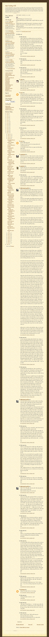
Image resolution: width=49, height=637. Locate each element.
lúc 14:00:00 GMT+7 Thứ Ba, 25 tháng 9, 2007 (27, 442)
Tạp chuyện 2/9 (10, 226)
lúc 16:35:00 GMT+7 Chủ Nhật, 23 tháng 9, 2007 (27, 125)
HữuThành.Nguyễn (8, 41)
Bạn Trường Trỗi (10, 6)
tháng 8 (9, 233)
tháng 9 (9, 138)
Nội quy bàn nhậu (10, 193)
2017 (8, 118)
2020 (8, 114)
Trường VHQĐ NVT (9, 72)
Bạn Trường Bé (8, 95)
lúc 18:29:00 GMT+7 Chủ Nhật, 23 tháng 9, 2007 (27, 151)
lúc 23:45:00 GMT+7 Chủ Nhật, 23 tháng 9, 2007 (27, 163)
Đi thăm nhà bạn (10, 166)
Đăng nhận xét (19, 621)
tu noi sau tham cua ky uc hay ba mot (9, 43)
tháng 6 (9, 235)
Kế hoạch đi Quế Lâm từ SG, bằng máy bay (10, 163)
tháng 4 (9, 238)
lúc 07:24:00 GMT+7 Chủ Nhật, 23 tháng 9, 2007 (27, 56)
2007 (8, 132)
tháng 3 (9, 240)
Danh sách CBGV (8, 74)
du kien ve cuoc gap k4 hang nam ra (10, 55)
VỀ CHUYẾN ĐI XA (11, 145)
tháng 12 (9, 134)
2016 (8, 120)
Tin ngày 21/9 (9, 167)
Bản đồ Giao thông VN (9, 109)
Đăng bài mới (7, 106)
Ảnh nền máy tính (8, 90)
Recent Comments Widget (11, 68)
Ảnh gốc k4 (7, 89)
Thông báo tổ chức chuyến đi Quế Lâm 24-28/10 (10, 196)
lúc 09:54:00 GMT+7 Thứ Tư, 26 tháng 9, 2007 (27, 492)
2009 (8, 130)
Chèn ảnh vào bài (8, 108)
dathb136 (22, 166)
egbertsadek (11, 30)
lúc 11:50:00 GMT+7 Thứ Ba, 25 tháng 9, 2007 (27, 396)
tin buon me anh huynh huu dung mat (9, 33)
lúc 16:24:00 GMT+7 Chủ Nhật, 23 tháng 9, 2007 (27, 106)
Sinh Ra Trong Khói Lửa (9, 77)
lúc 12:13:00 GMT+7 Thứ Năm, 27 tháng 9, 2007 (27, 592)
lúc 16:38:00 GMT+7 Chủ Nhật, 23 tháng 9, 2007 (27, 138)
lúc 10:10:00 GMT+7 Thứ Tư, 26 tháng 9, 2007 (27, 513)
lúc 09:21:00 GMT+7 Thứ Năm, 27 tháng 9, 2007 (27, 573)
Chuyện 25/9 (9, 150)
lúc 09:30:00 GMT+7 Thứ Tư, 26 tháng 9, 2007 (27, 483)
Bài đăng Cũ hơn (40, 624)
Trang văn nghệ (8, 85)
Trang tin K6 (7, 81)
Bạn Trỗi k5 (7, 82)
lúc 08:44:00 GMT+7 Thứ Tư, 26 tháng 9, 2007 (27, 473)
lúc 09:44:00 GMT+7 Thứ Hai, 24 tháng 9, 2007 (27, 185)
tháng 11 (9, 135)
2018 (8, 117)
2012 (8, 125)
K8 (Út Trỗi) (7, 78)
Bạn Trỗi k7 (7, 80)
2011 (8, 127)
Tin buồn (9, 146)
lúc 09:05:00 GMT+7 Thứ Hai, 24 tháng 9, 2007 (27, 172)
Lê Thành (10, 59)
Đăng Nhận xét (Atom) (24, 627)
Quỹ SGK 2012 (8, 96)
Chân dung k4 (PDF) (8, 88)
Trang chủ (30, 624)
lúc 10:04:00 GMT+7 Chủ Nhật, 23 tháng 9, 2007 (27, 76)
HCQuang (22, 589)
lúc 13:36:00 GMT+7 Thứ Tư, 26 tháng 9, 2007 (27, 527)
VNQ (21, 79)
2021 (8, 113)
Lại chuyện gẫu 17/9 (11, 178)
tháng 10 (9, 137)
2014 (8, 123)
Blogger (12, 246)
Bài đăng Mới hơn (20, 624)
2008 (8, 131)
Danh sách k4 (7, 87)
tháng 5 (9, 237)
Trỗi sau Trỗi (9, 222)
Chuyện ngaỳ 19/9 (10, 171)
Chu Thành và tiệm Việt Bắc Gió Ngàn (10, 180)
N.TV (21, 92)
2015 (8, 121)
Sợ (7, 158)
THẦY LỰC (9, 156)
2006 (8, 244)
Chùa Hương (9, 185)
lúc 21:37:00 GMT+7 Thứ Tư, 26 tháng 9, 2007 (27, 538)
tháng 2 (9, 241)
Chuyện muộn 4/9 (10, 221)
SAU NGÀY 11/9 (10, 204)
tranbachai (22, 154)
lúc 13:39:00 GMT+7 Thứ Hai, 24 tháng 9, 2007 (27, 364)
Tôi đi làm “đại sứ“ (10, 205)
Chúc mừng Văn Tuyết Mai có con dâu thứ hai (11, 210)
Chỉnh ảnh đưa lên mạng (9, 107)
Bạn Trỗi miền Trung (9, 84)
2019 (8, 116)
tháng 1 (9, 242)
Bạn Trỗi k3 (7, 83)
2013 (8, 124)
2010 (8, 128)
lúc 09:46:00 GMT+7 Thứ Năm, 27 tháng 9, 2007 (27, 586)
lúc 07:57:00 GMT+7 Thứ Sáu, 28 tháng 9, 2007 (27, 610)
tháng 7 (9, 234)
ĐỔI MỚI (9, 192)
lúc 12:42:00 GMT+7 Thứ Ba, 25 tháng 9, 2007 (27, 423)
